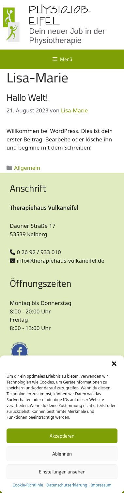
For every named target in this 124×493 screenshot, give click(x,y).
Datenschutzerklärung (66, 485)
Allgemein (27, 167)
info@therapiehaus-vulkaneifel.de (57, 260)
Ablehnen (62, 453)
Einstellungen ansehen (62, 471)
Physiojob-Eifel (59, 15)
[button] (114, 363)
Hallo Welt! (27, 97)
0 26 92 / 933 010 (35, 252)
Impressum (100, 485)
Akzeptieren (62, 436)
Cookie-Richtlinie (27, 485)
